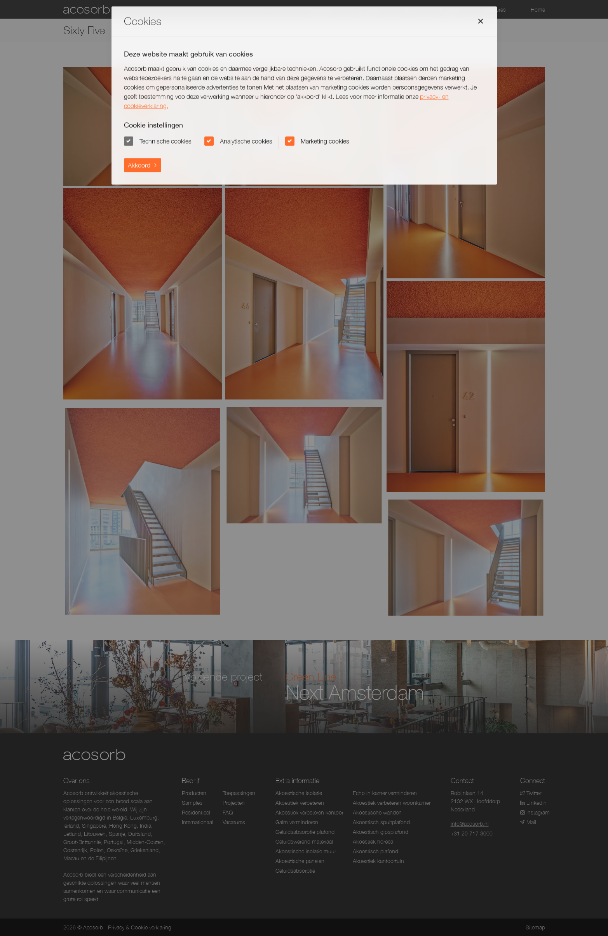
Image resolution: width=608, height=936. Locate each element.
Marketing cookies (325, 140)
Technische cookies (165, 140)
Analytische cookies (246, 140)
